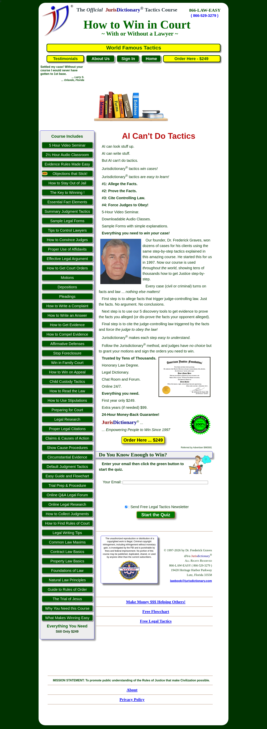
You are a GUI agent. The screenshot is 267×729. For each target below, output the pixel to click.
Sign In (128, 58)
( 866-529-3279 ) (204, 16)
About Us (101, 58)
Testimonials (65, 58)
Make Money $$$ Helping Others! (155, 601)
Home (151, 58)
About (132, 689)
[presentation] (156, 493)
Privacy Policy (131, 699)
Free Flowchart (155, 611)
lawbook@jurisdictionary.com (191, 580)
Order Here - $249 (192, 58)
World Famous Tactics (133, 48)
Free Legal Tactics (156, 621)
